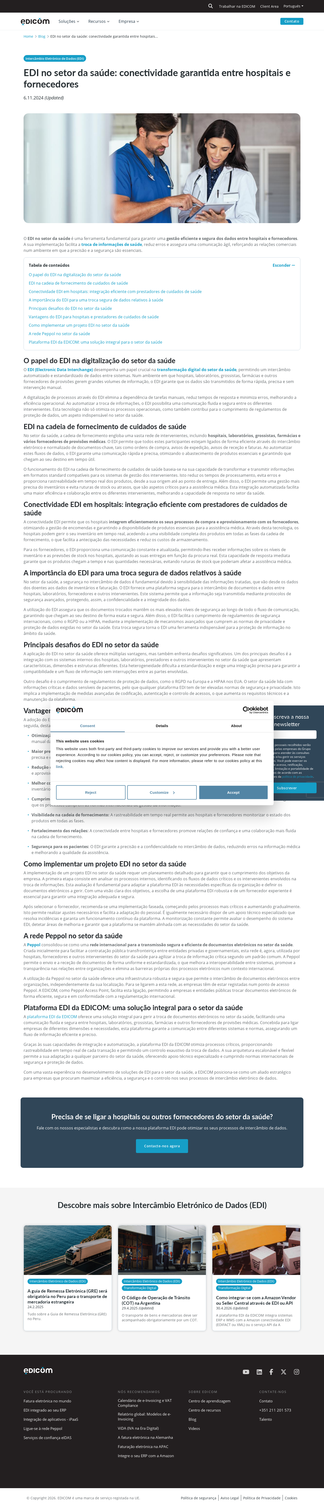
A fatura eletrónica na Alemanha (145, 1437)
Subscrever (287, 787)
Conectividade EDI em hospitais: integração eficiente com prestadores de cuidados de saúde (115, 291)
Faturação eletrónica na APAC (143, 1446)
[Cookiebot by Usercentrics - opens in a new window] (246, 710)
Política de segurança (198, 1498)
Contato (292, 21)
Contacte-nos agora (162, 1146)
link (59, 767)
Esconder (284, 265)
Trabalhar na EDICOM (237, 6)
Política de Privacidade (262, 1498)
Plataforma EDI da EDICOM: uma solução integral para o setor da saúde (95, 342)
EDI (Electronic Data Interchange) (60, 369)
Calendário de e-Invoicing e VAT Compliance (145, 1403)
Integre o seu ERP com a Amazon (146, 1455)
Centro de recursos (205, 1410)
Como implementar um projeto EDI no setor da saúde (79, 325)
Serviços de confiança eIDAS (47, 1437)
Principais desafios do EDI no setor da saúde (70, 308)
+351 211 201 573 (275, 1410)
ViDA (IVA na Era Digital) (138, 1428)
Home (28, 36)
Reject (90, 792)
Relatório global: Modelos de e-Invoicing (144, 1416)
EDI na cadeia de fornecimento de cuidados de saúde (78, 283)
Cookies (291, 1498)
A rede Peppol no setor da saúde (59, 333)
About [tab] (236, 726)
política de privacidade (297, 776)
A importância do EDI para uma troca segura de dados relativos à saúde (96, 300)
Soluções (67, 21)
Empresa (127, 21)
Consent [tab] (87, 726)
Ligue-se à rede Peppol (43, 1428)
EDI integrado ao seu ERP (45, 1410)
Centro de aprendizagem (209, 1400)
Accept (233, 792)
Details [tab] (162, 726)
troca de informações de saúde (111, 244)
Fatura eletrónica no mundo (47, 1400)
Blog (41, 36)
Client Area (269, 6)
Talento (265, 1419)
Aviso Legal (230, 1498)
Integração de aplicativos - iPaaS (51, 1419)
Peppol (34, 944)
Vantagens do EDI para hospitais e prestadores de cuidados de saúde (94, 317)
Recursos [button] (97, 21)
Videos (194, 1428)
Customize (162, 792)
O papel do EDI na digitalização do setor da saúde (75, 274)
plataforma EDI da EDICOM (52, 1016)
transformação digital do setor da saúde (196, 369)
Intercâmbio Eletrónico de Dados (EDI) (55, 58)
